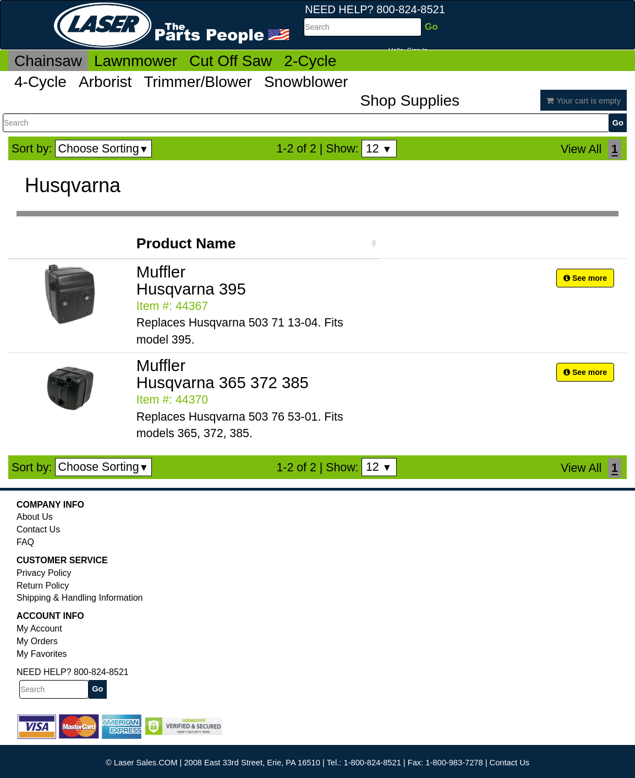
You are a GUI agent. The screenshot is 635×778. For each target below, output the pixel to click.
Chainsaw (48, 60)
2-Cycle (310, 60)
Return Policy (43, 585)
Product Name (186, 243)
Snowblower (306, 81)
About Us (35, 516)
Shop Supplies (409, 100)
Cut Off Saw (230, 60)
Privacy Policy (44, 573)
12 (379, 148)
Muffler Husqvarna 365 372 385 (222, 373)
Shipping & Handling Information (80, 597)
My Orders (37, 641)
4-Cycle (40, 81)
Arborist (105, 81)
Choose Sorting (103, 148)
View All (581, 149)
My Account (39, 628)
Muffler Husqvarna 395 (191, 280)
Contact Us (38, 529)
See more (585, 278)
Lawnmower (135, 60)
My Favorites (42, 654)
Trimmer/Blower (198, 81)
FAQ (25, 542)
